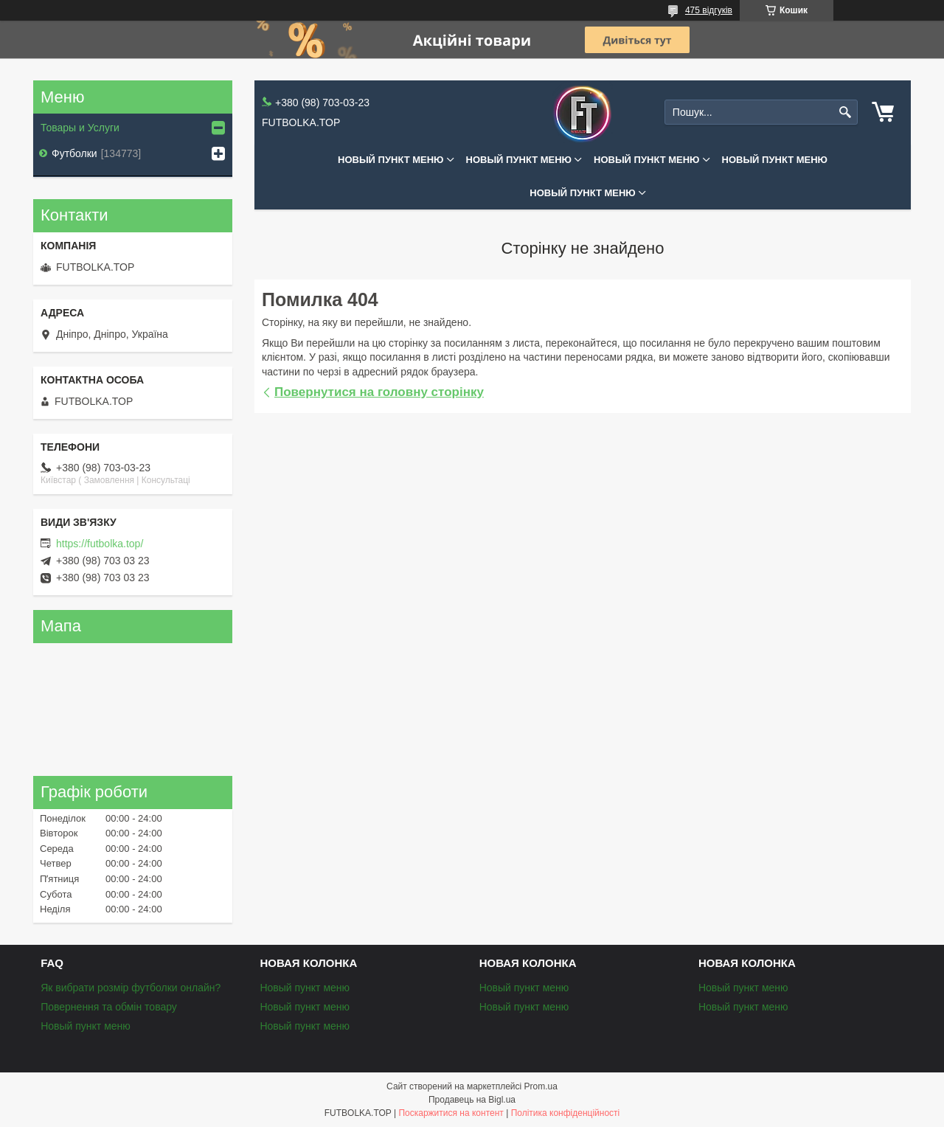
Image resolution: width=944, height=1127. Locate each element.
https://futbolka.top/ (99, 543)
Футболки (74, 153)
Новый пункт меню (391, 159)
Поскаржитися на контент (450, 1113)
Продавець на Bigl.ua (472, 1100)
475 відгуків (708, 10)
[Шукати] (844, 112)
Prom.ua (541, 1086)
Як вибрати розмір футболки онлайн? (131, 988)
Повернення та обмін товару (109, 1007)
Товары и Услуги (80, 127)
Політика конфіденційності (565, 1113)
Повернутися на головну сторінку (379, 392)
